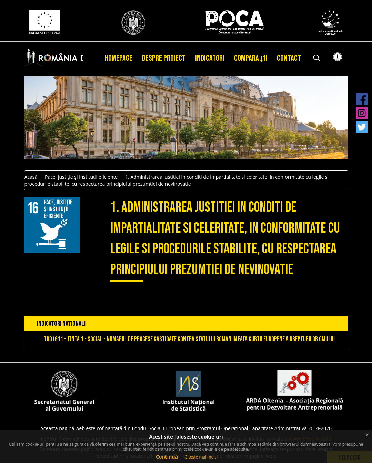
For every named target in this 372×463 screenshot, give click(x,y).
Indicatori (209, 58)
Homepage (118, 58)
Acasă (31, 177)
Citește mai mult (200, 457)
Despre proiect (163, 58)
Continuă (167, 456)
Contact (289, 58)
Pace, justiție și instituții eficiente (81, 177)
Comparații (251, 58)
